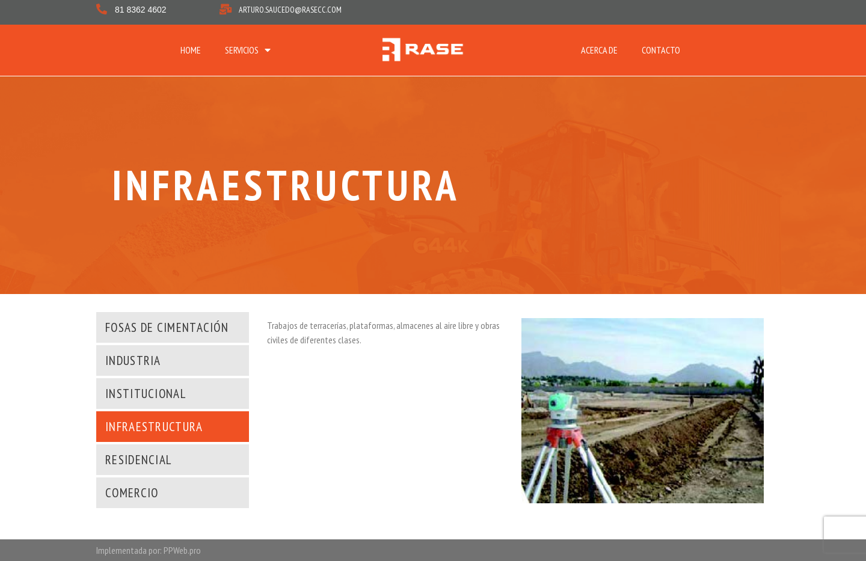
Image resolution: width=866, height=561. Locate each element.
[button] (165, 327)
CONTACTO (661, 50)
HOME (190, 50)
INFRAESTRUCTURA (286, 185)
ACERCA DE (599, 50)
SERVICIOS (248, 50)
